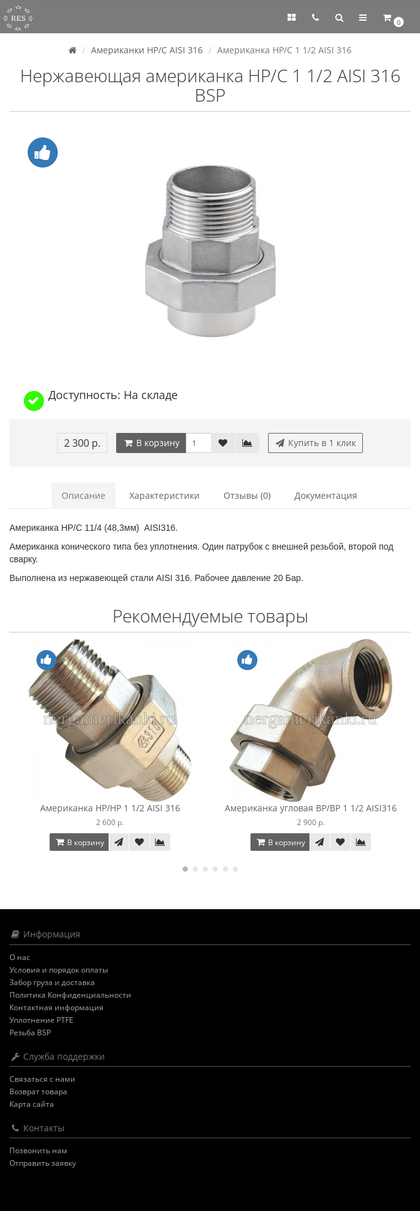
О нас (19, 957)
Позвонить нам (38, 1150)
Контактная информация (56, 1007)
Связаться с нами (42, 1079)
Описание (83, 495)
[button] (339, 17)
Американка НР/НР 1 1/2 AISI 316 (110, 808)
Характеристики (164, 495)
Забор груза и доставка (52, 982)
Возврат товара (38, 1091)
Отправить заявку (42, 1163)
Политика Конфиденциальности (70, 995)
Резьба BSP (30, 1032)
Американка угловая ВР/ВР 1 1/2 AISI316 (311, 808)
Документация (325, 495)
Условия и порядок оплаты (58, 969)
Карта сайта (31, 1104)
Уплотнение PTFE (41, 1020)
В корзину (151, 443)
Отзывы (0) (247, 495)
